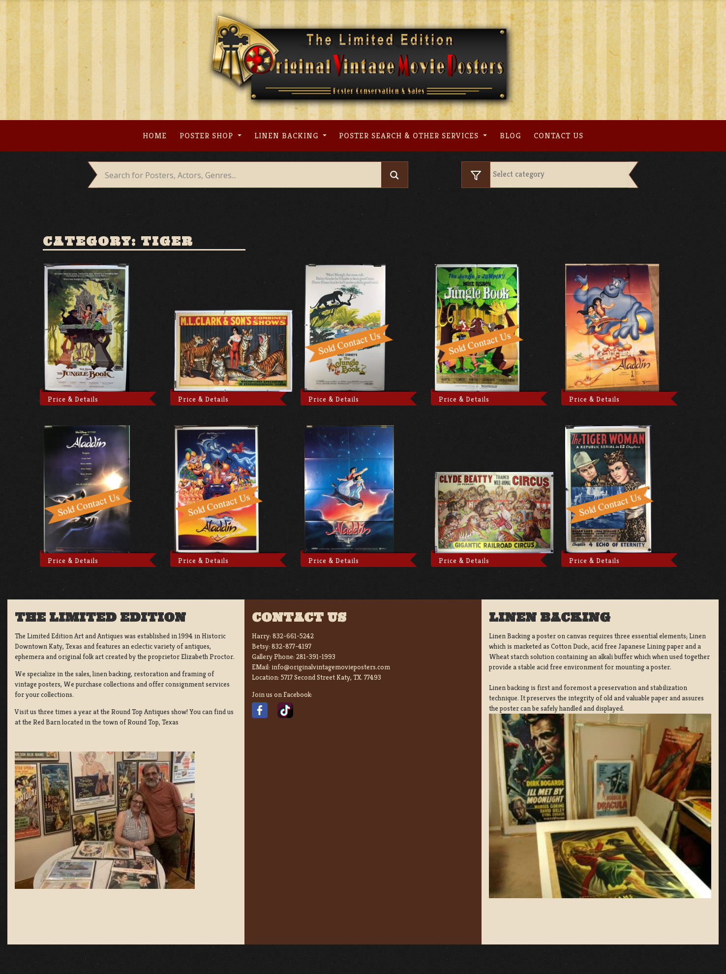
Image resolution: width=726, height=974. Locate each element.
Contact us (558, 135)
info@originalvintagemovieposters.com (331, 666)
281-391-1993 (315, 656)
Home (155, 135)
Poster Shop (208, 135)
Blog (510, 135)
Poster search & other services (410, 135)
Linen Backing (287, 135)
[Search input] (242, 175)
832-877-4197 (291, 646)
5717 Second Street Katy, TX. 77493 (331, 677)
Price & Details (73, 399)
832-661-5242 (293, 635)
